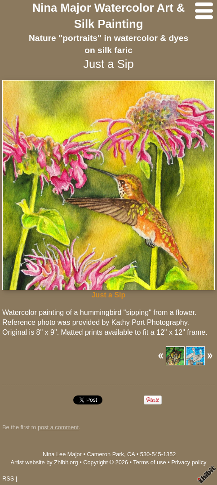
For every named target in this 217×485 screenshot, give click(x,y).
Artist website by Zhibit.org (44, 462)
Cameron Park (105, 454)
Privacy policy (188, 462)
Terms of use (149, 462)
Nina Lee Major (62, 454)
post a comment (58, 427)
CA (131, 454)
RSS (8, 478)
